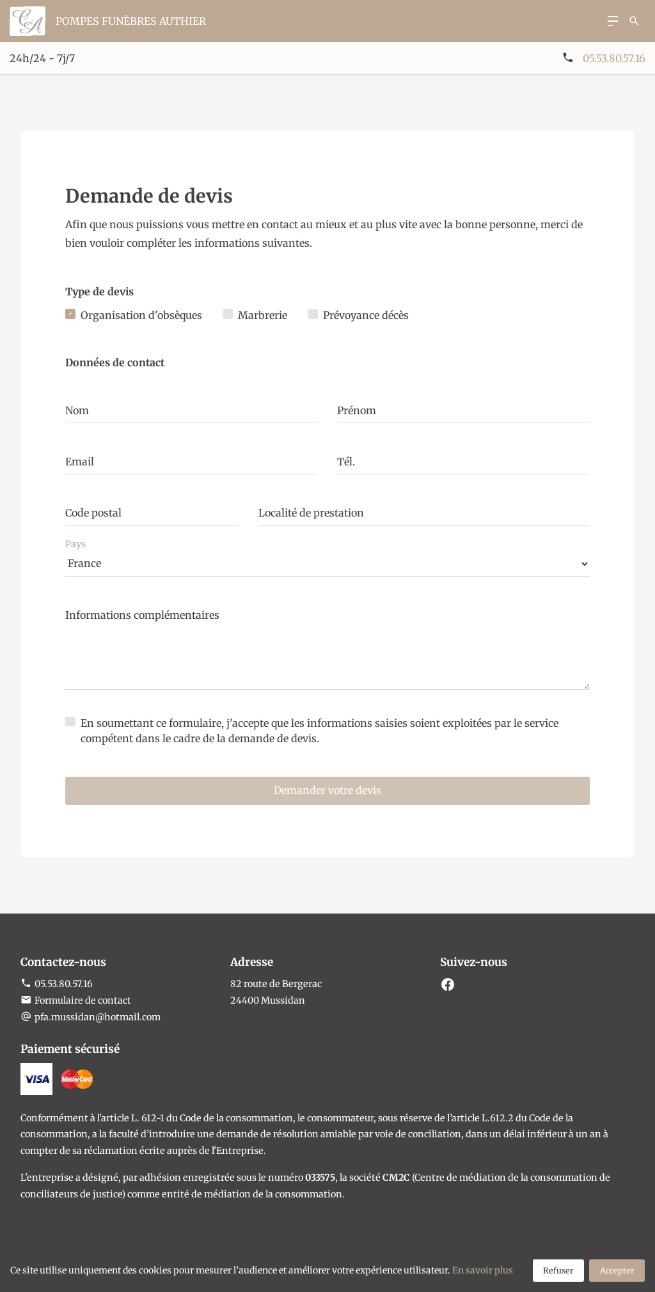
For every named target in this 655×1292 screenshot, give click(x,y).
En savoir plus (482, 1270)
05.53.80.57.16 (614, 58)
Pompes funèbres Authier (131, 21)
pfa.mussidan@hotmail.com (98, 1017)
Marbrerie (262, 315)
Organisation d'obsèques (141, 315)
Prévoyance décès (366, 315)
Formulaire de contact (75, 1000)
